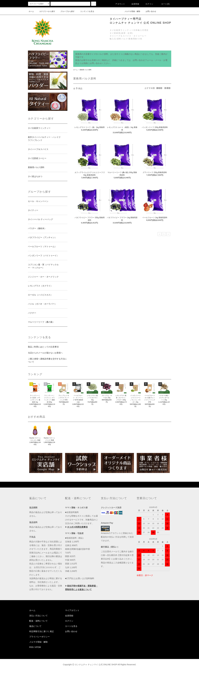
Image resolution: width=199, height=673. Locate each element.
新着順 (167, 88)
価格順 (159, 88)
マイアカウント (72, 610)
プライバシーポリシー (39, 636)
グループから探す (66, 11)
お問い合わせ (149, 11)
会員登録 (133, 4)
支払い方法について (38, 615)
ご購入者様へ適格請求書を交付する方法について (47, 360)
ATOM (38, 647)
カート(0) (164, 4)
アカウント (118, 4)
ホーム (31, 11)
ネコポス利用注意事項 (77, 527)
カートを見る (71, 626)
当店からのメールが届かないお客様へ (45, 353)
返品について (35, 626)
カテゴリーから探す (45, 11)
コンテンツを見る (85, 11)
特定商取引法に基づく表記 (41, 631)
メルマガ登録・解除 (130, 11)
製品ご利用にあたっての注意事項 (43, 347)
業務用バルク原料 (85, 70)
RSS (31, 647)
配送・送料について (38, 621)
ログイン (147, 4)
